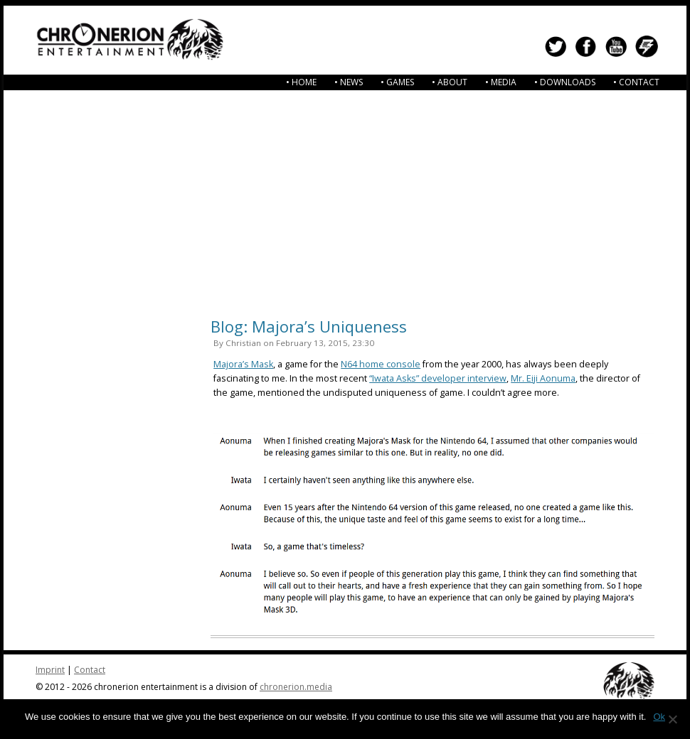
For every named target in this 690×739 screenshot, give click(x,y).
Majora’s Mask (243, 364)
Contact (89, 670)
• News (348, 82)
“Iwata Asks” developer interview (437, 378)
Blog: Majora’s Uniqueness (309, 326)
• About (449, 82)
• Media (500, 82)
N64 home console (380, 364)
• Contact (636, 82)
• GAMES (397, 82)
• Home (301, 82)
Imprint (50, 670)
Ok (659, 716)
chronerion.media (296, 687)
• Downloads (564, 82)
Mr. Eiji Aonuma (543, 378)
